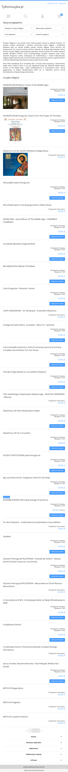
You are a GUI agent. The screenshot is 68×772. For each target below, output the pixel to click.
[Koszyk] (59, 16)
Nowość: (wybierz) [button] (42, 34)
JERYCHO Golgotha (11, 702)
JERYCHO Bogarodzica (13, 688)
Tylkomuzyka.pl (12, 7)
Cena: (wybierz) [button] (10, 34)
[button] (8, 16)
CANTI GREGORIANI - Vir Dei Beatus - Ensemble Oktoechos (29, 310)
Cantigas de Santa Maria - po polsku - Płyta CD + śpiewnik (28, 324)
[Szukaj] (25, 16)
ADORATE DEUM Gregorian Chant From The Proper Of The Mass (32, 115)
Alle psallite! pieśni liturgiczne (16, 182)
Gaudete (7, 536)
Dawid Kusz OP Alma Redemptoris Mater (21, 410)
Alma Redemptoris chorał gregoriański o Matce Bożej (27, 205)
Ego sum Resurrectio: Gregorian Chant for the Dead (26, 477)
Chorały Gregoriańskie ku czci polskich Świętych (24, 371)
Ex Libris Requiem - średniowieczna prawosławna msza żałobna (31, 522)
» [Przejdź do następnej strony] (41, 730)
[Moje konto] (42, 16)
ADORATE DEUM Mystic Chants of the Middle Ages (25, 85)
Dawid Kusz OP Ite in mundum (16, 433)
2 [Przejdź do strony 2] (34, 730)
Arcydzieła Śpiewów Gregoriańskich (19, 243)
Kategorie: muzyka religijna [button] (14, 28)
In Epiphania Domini (12, 624)
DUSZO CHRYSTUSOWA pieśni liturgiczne (21, 455)
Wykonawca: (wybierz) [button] (43, 28)
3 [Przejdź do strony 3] (37, 730)
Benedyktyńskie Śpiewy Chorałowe (19, 266)
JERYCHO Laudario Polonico (15, 716)
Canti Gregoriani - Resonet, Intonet (19, 288)
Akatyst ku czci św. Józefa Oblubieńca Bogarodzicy (25, 150)
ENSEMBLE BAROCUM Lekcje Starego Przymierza (25, 500)
